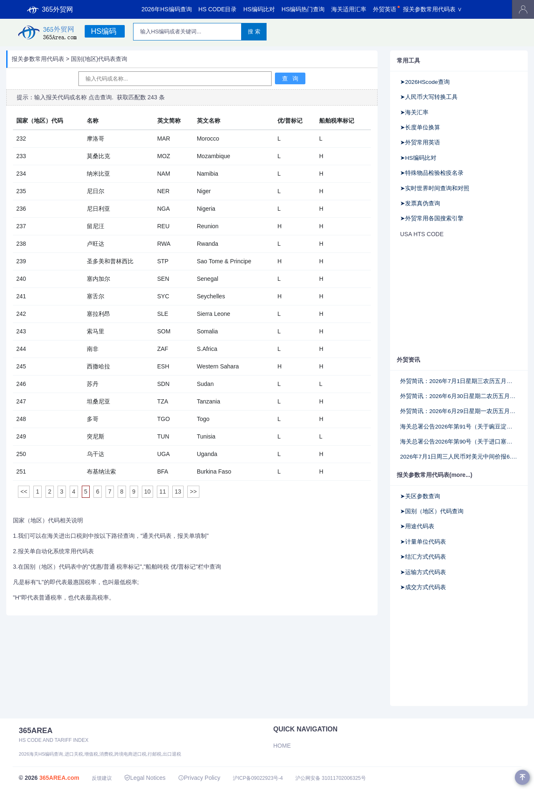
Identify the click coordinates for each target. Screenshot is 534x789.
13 (178, 491)
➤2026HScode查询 (425, 82)
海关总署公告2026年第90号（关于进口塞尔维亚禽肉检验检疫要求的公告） (459, 442)
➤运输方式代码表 (423, 572)
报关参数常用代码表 (38, 58)
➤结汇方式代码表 (423, 557)
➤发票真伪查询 (420, 203)
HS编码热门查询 (303, 9)
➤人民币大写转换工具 (429, 97)
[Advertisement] (459, 297)
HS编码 (103, 31)
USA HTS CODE (421, 234)
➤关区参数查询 (420, 496)
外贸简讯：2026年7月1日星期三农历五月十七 (459, 381)
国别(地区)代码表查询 (99, 58)
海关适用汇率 (348, 9)
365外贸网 (50, 10)
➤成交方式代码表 (423, 587)
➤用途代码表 (417, 526)
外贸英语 (384, 9)
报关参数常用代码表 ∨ (432, 9)
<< (23, 491)
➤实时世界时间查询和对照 (434, 188)
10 (147, 491)
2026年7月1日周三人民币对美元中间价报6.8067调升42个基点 (459, 457)
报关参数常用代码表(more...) (434, 474)
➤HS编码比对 (418, 158)
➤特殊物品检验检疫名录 (431, 173)
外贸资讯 (408, 359)
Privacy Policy (199, 777)
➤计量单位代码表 (423, 542)
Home (282, 745)
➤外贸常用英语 (420, 142)
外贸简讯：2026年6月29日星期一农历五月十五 (459, 411)
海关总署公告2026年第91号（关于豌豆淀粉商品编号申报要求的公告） (459, 426)
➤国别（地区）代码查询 (431, 511)
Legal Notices (145, 777)
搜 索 (254, 31)
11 (162, 491)
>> (193, 491)
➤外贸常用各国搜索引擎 (431, 218)
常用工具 (408, 60)
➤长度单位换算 (420, 127)
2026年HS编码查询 (166, 9)
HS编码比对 (259, 9)
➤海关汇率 (414, 112)
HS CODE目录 (218, 9)
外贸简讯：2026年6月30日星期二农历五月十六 (459, 396)
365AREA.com (59, 777)
